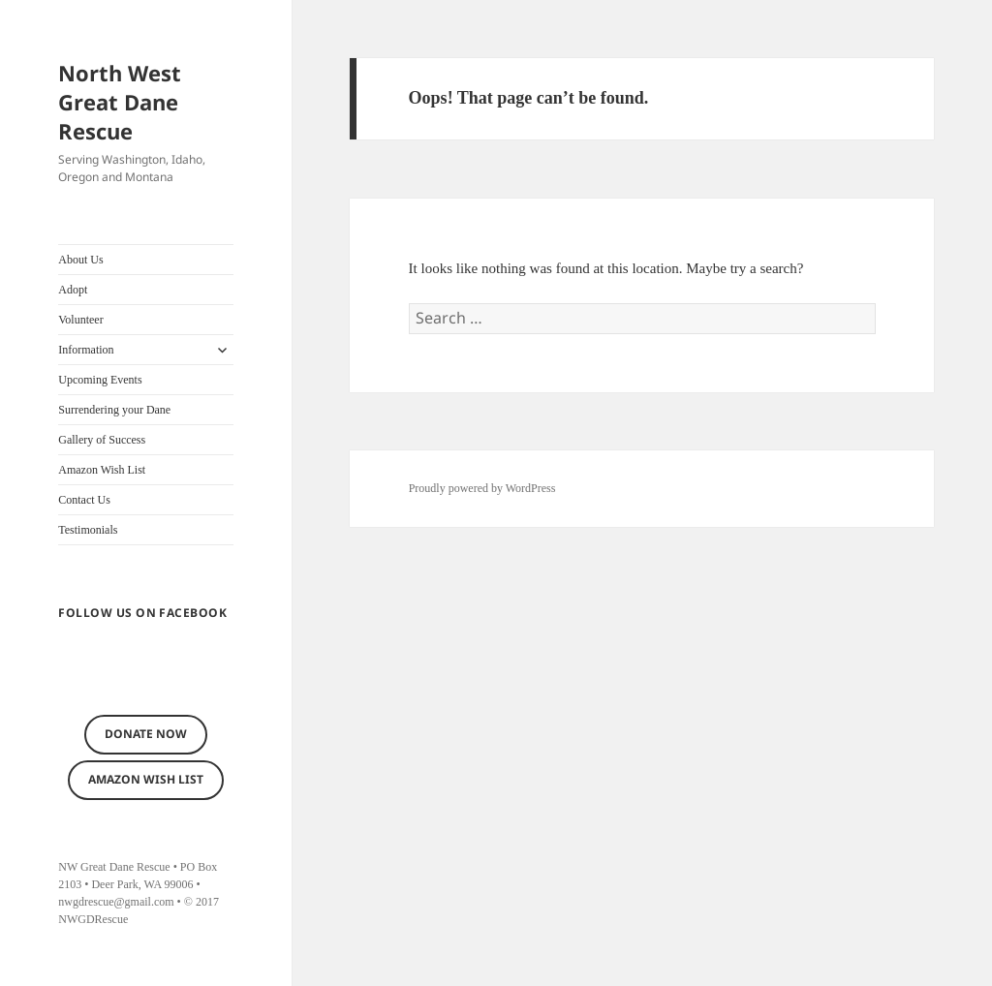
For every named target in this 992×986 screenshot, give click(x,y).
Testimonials (87, 530)
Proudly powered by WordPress (482, 488)
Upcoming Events (99, 379)
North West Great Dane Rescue (119, 101)
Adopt (72, 289)
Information (85, 349)
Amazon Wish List (101, 470)
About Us (80, 259)
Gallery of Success (101, 440)
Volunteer (80, 319)
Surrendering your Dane (114, 409)
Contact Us (84, 500)
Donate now (146, 733)
